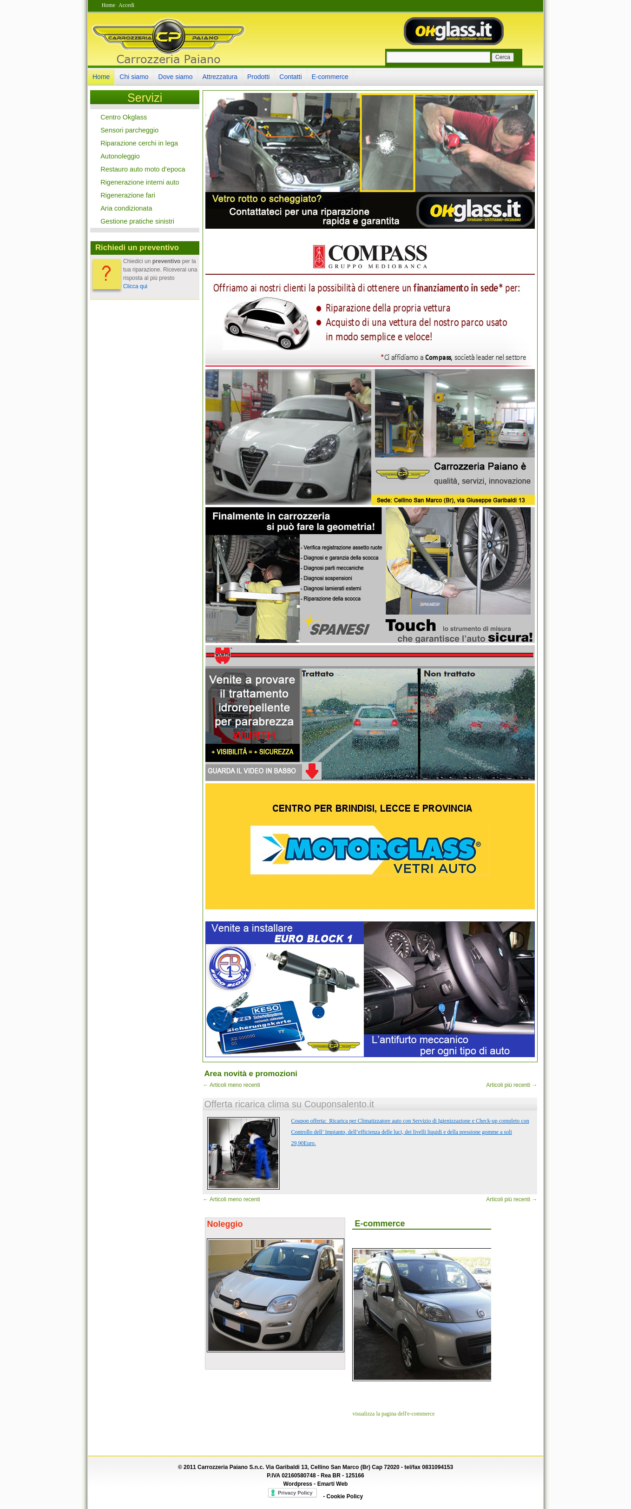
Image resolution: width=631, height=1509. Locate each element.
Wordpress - (300, 1484)
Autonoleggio (120, 156)
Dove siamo (175, 76)
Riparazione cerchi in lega (139, 143)
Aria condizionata (126, 208)
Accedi (126, 5)
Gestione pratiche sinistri (137, 221)
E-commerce (330, 76)
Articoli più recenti (511, 1085)
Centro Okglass (123, 117)
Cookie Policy (344, 1496)
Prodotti (258, 76)
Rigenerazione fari (127, 195)
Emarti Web (332, 1484)
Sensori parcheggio (129, 130)
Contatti (290, 76)
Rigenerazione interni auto (139, 182)
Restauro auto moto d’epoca (142, 169)
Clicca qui (135, 286)
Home (108, 5)
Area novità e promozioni (250, 1073)
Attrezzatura (220, 76)
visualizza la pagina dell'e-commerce (393, 1413)
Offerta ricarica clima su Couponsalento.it (289, 1104)
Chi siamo (133, 76)
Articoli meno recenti (231, 1085)
